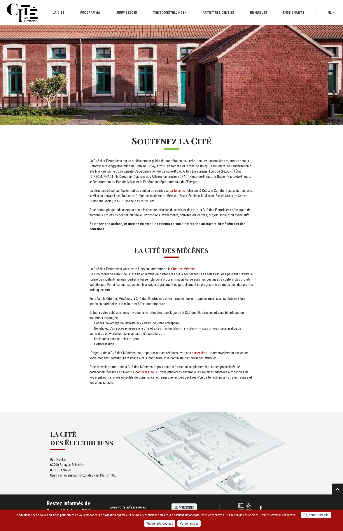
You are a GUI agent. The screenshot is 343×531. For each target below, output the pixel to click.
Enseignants (293, 12)
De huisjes (258, 12)
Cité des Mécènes (183, 269)
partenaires (177, 191)
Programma (90, 12)
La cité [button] (58, 12)
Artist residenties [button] (218, 12)
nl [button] (330, 12)
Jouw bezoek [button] (126, 12)
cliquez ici (290, 515)
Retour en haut (337, 489)
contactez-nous (146, 372)
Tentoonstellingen (170, 12)
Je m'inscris (184, 507)
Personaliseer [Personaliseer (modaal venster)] (189, 523)
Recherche (322, 13)
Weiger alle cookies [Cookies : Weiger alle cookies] (159, 523)
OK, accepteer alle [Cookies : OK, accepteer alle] (316, 515)
